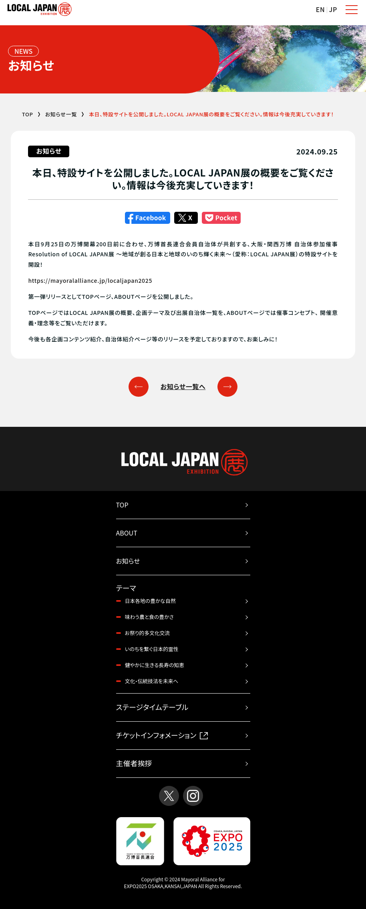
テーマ (126, 588)
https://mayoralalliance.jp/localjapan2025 (90, 280)
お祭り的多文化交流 (147, 633)
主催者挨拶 (134, 763)
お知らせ (128, 561)
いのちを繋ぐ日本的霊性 (152, 649)
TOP (27, 114)
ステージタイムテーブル (152, 707)
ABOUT (126, 533)
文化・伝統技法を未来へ (152, 681)
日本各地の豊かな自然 (150, 601)
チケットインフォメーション (162, 735)
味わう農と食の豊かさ (149, 617)
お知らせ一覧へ (183, 386)
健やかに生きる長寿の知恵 (154, 665)
